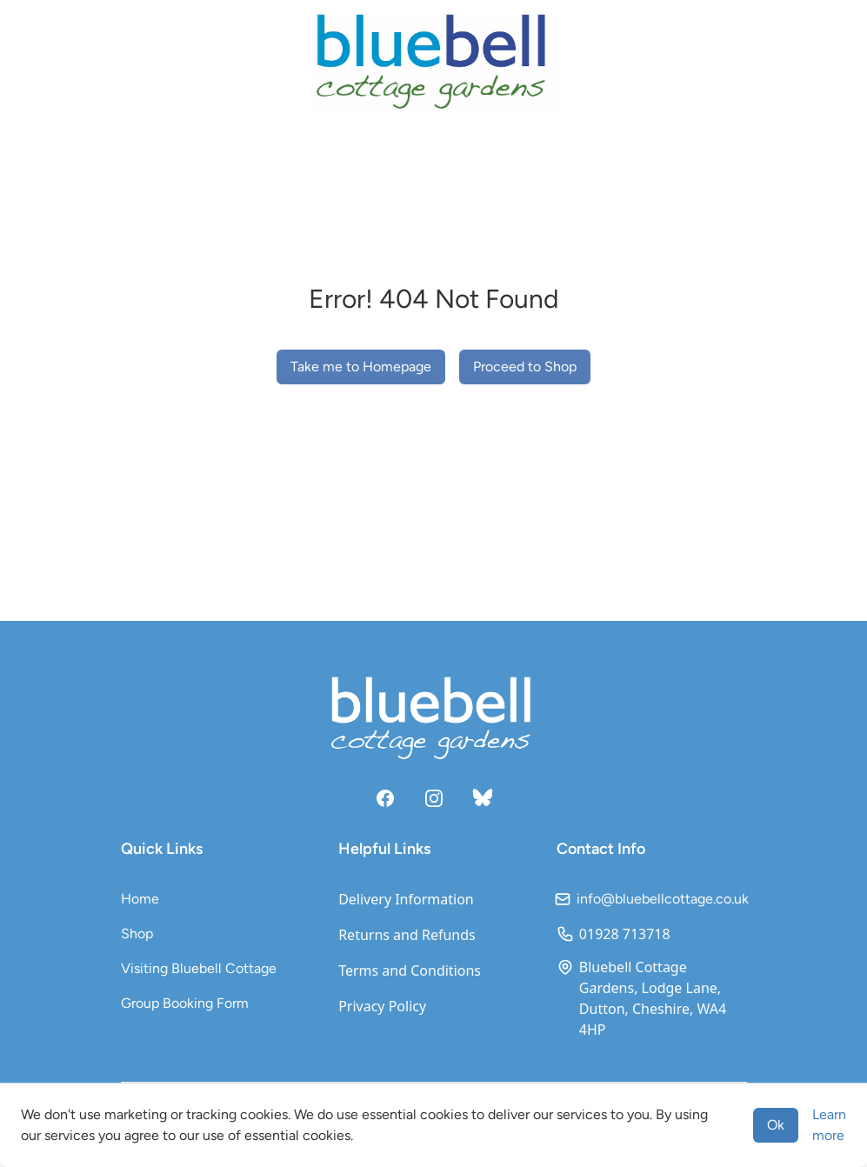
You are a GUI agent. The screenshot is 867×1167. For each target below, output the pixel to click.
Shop (137, 933)
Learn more (829, 1125)
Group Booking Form (185, 1003)
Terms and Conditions (409, 970)
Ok (775, 1125)
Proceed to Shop (525, 366)
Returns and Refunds (407, 934)
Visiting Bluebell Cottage (199, 968)
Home (140, 898)
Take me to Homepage (360, 366)
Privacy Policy (382, 1006)
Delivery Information (406, 899)
